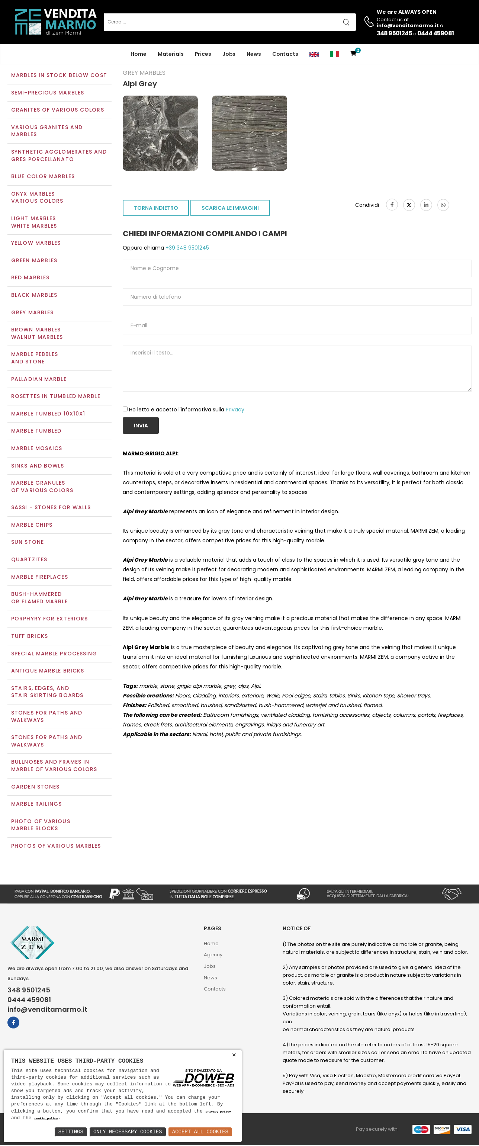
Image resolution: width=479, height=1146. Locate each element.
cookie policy (46, 1119)
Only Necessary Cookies (127, 1131)
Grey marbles (32, 313)
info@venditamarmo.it (47, 1010)
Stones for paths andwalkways (46, 742)
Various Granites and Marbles (47, 131)
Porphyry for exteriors (49, 619)
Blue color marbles (43, 177)
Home (139, 54)
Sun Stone (27, 543)
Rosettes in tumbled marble (55, 397)
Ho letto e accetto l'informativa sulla (186, 410)
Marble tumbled (36, 432)
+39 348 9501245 (186, 249)
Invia (141, 426)
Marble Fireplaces (39, 577)
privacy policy (218, 1112)
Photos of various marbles (56, 846)
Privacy (235, 410)
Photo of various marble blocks (40, 825)
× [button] (234, 1055)
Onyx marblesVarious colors (37, 198)
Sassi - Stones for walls (51, 508)
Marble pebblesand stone (34, 358)
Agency (213, 955)
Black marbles (34, 295)
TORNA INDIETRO (156, 209)
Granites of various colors (57, 111)
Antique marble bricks (47, 671)
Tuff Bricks (29, 637)
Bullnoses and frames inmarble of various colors (54, 766)
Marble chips (31, 525)
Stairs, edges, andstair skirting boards (47, 692)
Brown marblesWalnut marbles (37, 334)
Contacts (285, 54)
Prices (203, 54)
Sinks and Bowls (37, 466)
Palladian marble (39, 379)
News (254, 54)
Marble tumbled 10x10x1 (48, 414)
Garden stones (35, 787)
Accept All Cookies (200, 1131)
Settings (70, 1131)
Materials (171, 54)
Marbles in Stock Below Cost (59, 76)
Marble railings (36, 805)
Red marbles (30, 278)
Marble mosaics (36, 449)
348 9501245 (394, 33)
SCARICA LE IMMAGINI (230, 209)
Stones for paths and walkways (46, 717)
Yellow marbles (36, 244)
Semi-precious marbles (47, 93)
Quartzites (29, 560)
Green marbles (34, 261)
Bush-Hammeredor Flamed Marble (39, 598)
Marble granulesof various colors (42, 487)
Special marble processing (54, 654)
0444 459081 (435, 33)
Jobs (229, 54)
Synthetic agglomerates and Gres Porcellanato (59, 156)
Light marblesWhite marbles (34, 222)
